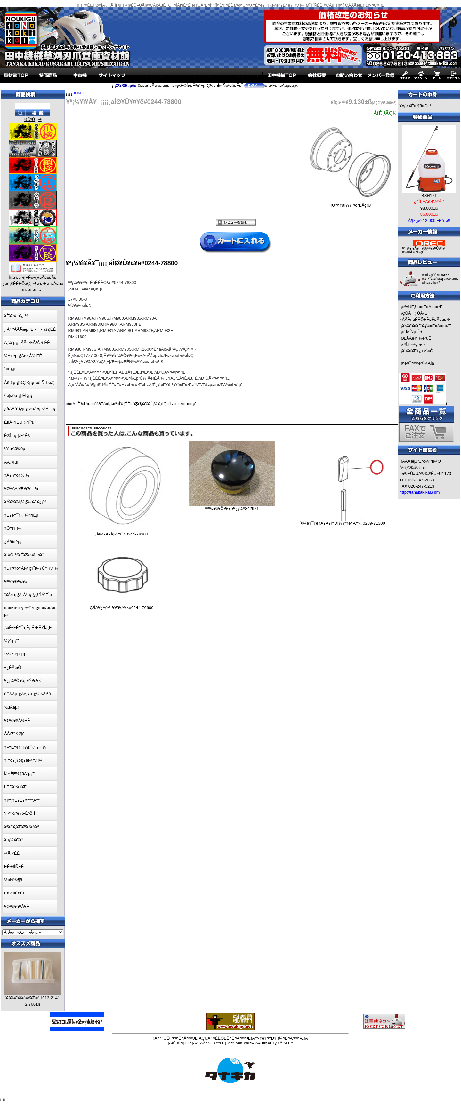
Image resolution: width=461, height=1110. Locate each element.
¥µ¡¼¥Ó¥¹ (13, 839)
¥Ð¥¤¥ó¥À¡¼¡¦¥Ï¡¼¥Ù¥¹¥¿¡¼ (31, 568)
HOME (78, 93)
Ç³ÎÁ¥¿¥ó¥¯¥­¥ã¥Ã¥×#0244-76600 (121, 607)
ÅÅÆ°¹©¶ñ (14, 733)
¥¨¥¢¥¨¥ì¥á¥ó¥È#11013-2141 (32, 997)
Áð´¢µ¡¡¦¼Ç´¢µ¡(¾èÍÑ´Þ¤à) (29, 382)
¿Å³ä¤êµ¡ (12, 541)
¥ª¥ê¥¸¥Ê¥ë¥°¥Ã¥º (21, 826)
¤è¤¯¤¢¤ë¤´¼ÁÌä (418, 363)
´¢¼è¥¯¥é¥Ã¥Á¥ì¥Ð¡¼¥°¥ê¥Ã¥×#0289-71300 (342, 523)
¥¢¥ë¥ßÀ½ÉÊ (17, 720)
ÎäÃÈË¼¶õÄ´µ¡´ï (19, 773)
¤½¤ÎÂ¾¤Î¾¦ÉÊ (414, 252)
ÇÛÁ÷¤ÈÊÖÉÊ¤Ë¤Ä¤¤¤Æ (226, 1038)
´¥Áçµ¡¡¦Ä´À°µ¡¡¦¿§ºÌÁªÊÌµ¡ (28, 594)
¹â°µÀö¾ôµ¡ (15, 448)
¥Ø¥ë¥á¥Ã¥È (16, 906)
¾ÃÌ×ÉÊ (12, 853)
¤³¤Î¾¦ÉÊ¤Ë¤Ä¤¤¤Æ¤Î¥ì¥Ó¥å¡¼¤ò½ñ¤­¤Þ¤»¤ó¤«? (440, 279)
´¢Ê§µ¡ (10, 369)
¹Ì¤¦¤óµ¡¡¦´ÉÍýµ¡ (18, 395)
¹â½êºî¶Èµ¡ (14, 654)
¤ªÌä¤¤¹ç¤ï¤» (413, 344)
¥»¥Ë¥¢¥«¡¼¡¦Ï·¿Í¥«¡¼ (25, 747)
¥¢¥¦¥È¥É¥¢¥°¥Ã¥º (22, 800)
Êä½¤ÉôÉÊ (15, 893)
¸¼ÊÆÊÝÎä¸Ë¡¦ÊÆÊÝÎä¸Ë (28, 627)
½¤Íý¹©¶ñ (13, 879)
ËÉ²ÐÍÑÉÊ (14, 866)
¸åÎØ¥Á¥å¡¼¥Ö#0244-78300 (121, 534)
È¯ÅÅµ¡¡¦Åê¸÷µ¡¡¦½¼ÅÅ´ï (27, 694)
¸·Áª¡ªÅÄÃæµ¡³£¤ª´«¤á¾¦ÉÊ (30, 329)
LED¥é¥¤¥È (15, 786)
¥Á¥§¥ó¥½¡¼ (16, 475)
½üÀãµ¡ (11, 707)
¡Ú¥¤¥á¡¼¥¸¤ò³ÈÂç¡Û (350, 203)
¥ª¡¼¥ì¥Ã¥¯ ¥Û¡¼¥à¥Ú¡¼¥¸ (424, 248)
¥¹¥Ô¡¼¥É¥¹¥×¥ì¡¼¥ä (24, 554)
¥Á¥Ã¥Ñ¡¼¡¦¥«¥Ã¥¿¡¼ (25, 501)
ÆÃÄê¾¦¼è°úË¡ (417, 338)
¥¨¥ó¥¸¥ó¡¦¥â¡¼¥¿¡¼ (23, 760)
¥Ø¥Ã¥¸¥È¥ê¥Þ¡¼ (21, 488)
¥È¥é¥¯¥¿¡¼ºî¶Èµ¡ (22, 515)
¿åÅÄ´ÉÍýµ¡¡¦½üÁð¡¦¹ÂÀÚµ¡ (29, 409)
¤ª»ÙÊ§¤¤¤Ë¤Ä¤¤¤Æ (422, 307)
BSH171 (429, 195)
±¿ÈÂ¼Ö (12, 667)
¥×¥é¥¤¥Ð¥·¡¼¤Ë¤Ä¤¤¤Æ (426, 325)
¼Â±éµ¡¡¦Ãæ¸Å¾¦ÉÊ (23, 355)
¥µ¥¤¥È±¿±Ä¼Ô (417, 350)
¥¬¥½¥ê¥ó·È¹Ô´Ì (19, 813)
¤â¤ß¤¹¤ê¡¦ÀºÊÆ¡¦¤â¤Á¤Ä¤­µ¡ (30, 611)
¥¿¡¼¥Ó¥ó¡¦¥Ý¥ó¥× (22, 680)
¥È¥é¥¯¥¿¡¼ (16, 315)
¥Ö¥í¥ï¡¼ (12, 528)
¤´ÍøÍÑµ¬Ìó (412, 331)
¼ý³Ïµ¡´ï (11, 640)
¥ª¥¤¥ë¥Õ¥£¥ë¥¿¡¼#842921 (232, 508)
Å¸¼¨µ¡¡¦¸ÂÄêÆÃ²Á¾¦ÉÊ (27, 342)
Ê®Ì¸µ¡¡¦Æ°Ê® (17, 435)
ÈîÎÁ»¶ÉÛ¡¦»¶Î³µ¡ (20, 422)
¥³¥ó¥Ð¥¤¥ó (15, 581)
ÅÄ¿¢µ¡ (11, 462)
